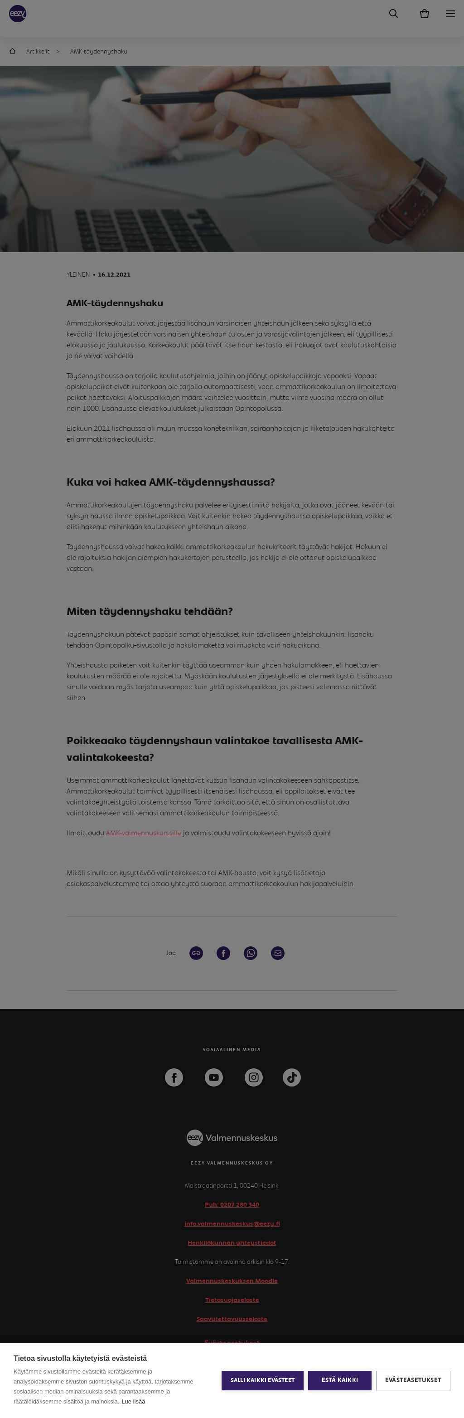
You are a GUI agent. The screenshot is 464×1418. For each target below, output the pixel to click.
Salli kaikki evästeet (263, 1381)
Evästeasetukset (413, 1380)
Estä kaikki (340, 1380)
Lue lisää (133, 1401)
